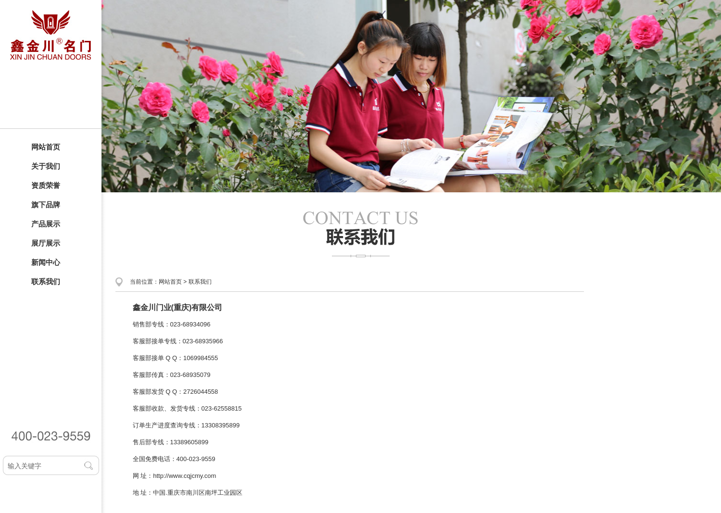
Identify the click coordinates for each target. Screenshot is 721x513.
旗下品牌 (45, 204)
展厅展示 (45, 243)
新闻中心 (45, 262)
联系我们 (45, 281)
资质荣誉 (45, 185)
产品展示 (45, 224)
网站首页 (45, 147)
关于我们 (45, 166)
